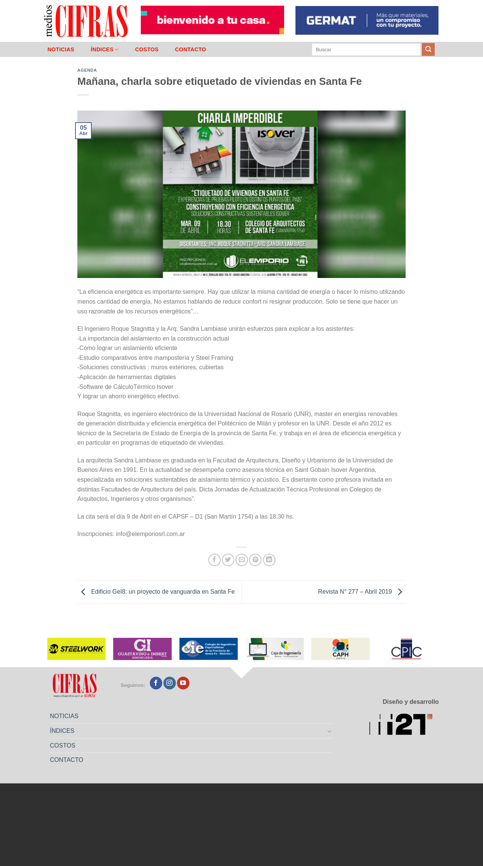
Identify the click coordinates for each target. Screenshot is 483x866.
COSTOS (146, 49)
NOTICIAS (61, 49)
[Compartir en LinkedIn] (269, 560)
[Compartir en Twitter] (228, 560)
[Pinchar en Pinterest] (255, 560)
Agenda (87, 70)
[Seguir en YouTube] (183, 683)
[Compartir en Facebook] (214, 560)
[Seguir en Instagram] (169, 683)
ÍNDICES (104, 49)
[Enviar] (428, 49)
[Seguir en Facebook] (156, 683)
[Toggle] (330, 730)
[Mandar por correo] (241, 560)
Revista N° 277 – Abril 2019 (362, 591)
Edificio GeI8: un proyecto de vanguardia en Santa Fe (156, 591)
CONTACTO (190, 49)
